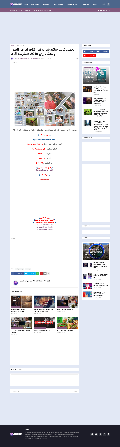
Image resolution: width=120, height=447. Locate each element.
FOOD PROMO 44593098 (65, 330)
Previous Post (16, 391)
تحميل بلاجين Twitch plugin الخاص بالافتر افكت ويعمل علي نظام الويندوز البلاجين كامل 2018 (100, 112)
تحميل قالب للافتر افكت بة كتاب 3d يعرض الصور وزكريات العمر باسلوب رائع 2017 (100, 89)
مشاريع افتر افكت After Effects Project (35, 281)
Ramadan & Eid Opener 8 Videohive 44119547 (19, 310)
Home (26, 4)
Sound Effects (73, 4)
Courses (86, 4)
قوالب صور (27, 268)
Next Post (74, 391)
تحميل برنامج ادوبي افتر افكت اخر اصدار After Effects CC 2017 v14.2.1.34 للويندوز (99, 100)
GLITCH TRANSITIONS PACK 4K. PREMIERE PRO (100, 275)
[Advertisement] (60, 28)
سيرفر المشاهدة (44, 179)
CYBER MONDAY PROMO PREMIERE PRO (100, 284)
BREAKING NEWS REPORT (42, 330)
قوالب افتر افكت (20, 45)
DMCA (35, 10)
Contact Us (19, 10)
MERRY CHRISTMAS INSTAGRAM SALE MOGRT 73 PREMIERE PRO (100, 265)
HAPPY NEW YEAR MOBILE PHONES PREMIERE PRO (99, 293)
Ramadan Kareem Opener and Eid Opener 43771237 (43, 310)
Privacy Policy (28, 10)
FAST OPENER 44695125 (65, 309)
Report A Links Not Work (44, 10)
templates (35, 4)
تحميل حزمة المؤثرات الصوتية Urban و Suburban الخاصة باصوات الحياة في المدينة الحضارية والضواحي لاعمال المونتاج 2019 (100, 125)
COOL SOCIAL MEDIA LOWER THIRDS (20, 331)
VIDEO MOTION (58, 4)
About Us (12, 10)
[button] (104, 4)
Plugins (46, 4)
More (95, 4)
